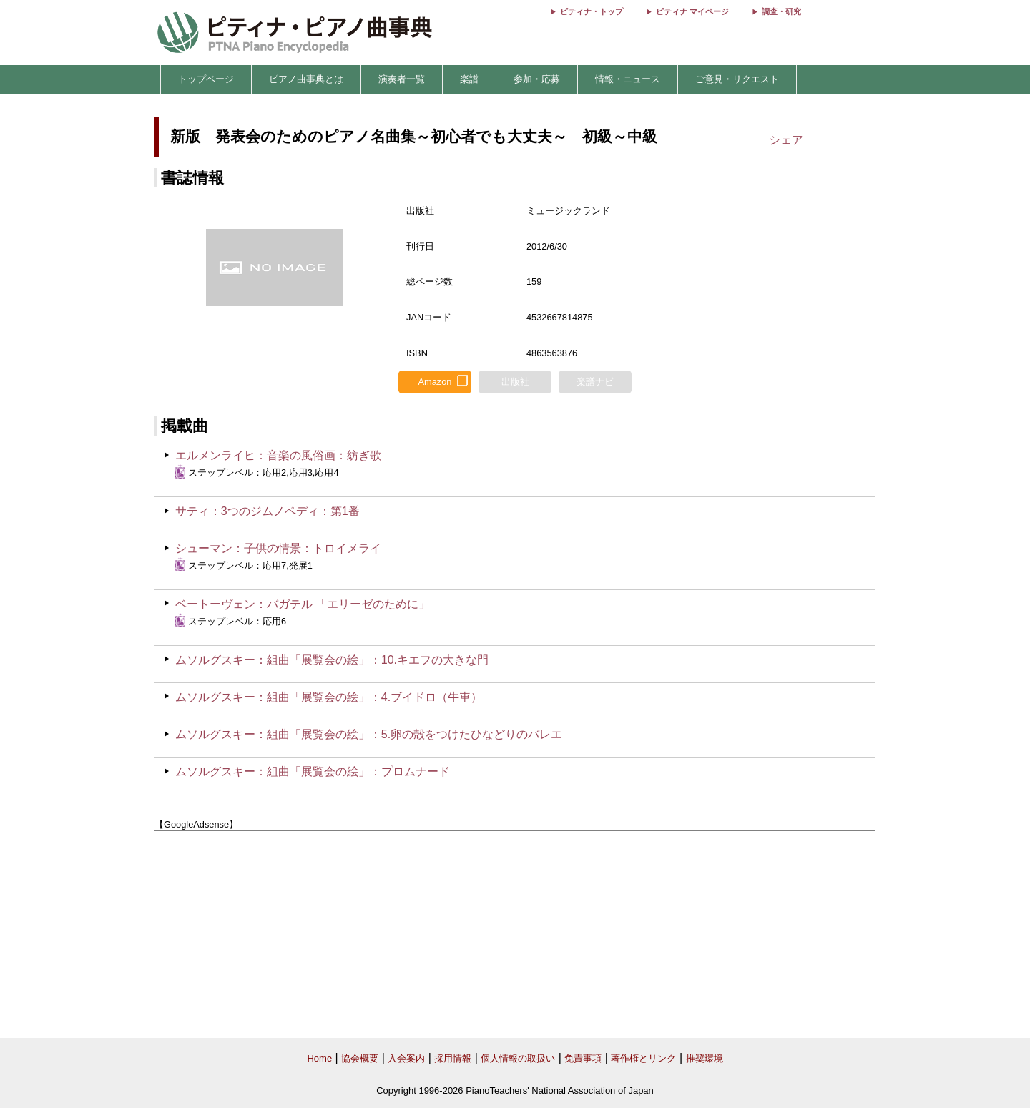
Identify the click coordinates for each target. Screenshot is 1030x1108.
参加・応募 (537, 79)
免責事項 (583, 1058)
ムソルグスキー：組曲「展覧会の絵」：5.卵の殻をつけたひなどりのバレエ (368, 734)
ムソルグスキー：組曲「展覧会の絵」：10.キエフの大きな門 (332, 660)
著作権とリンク (643, 1058)
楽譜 (469, 79)
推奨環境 (704, 1058)
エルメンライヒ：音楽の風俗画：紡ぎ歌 (278, 455)
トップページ (206, 79)
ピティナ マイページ (692, 11)
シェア (786, 140)
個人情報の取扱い (518, 1058)
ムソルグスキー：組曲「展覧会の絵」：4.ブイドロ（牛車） (328, 697)
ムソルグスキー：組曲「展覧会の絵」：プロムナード (312, 771)
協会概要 (359, 1058)
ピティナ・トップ (591, 11)
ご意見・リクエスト (737, 79)
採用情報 (452, 1058)
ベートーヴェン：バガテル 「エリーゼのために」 (302, 604)
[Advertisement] (515, 935)
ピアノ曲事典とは (306, 79)
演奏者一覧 (401, 79)
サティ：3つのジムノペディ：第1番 (267, 511)
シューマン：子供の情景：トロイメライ (278, 548)
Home (319, 1058)
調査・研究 (781, 11)
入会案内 (406, 1058)
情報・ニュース (627, 79)
